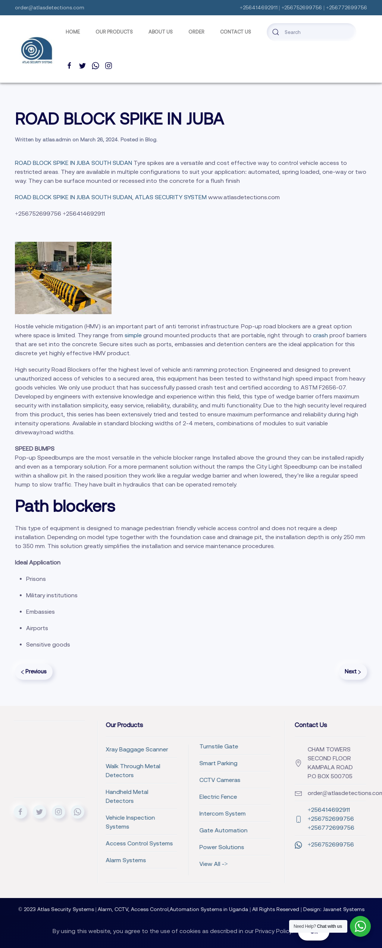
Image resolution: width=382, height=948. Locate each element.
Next (353, 671)
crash (320, 335)
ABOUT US (160, 32)
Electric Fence (169, 796)
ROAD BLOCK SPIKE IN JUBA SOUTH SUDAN (73, 162)
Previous (34, 671)
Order (196, 32)
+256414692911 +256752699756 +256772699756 (309, 818)
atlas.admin (57, 140)
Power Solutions (172, 847)
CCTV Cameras (170, 779)
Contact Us (235, 32)
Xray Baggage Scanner (88, 749)
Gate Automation (174, 830)
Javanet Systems (349, 909)
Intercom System (173, 813)
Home (73, 32)
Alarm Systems (77, 860)
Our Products (114, 32)
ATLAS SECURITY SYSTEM (171, 197)
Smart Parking (169, 763)
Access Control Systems (90, 843)
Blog (150, 140)
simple (132, 335)
